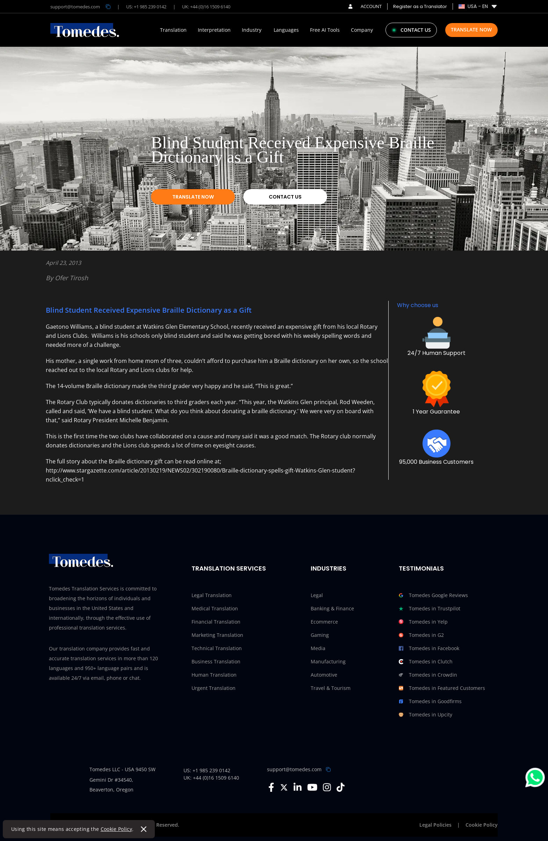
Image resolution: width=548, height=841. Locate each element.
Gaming (320, 635)
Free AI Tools (325, 30)
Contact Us (285, 196)
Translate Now (471, 29)
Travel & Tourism (331, 688)
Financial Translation (216, 621)
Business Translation (216, 661)
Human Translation (214, 674)
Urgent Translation (214, 688)
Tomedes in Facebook (429, 648)
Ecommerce (324, 621)
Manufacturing (328, 661)
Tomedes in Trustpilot (429, 608)
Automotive (324, 674)
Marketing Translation (217, 635)
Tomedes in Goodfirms (430, 701)
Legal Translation (212, 595)
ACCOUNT (365, 6)
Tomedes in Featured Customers (442, 688)
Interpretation (214, 30)
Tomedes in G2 (421, 635)
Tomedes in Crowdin (428, 675)
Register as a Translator (420, 6)
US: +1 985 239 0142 (146, 6)
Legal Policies (435, 824)
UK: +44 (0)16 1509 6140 (206, 6)
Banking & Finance (332, 608)
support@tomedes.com (294, 769)
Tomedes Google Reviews (433, 595)
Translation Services (229, 568)
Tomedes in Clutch (426, 661)
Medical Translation (215, 608)
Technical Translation (217, 648)
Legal (317, 595)
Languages (286, 30)
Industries (328, 568)
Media (318, 648)
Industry (251, 30)
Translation (173, 30)
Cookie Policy (116, 829)
